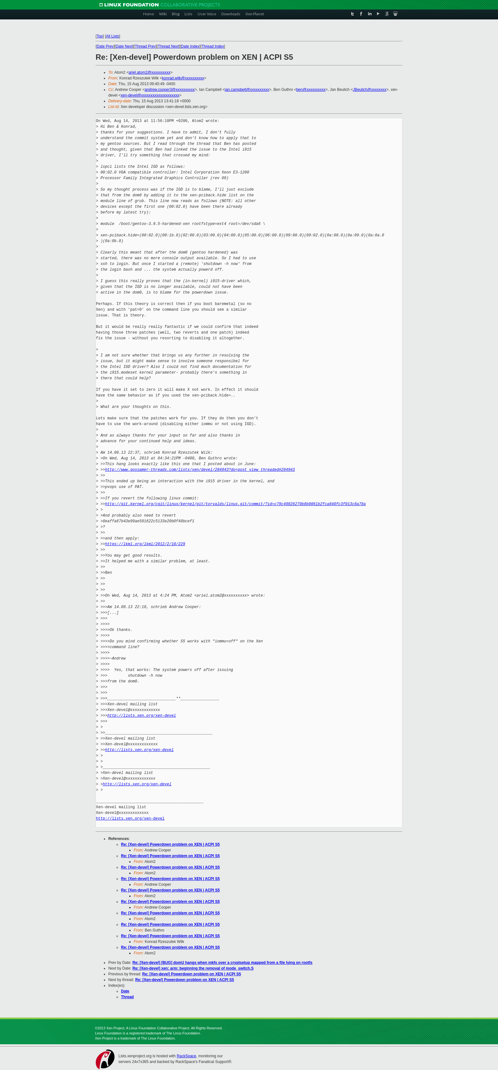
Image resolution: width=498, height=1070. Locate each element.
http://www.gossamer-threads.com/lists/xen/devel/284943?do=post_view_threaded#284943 (200, 469)
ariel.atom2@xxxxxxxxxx (150, 72)
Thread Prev (145, 46)
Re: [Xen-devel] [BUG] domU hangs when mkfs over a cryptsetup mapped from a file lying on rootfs (222, 962)
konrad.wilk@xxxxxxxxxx (183, 78)
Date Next (124, 46)
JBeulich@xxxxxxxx (370, 89)
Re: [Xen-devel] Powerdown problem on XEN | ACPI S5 (170, 844)
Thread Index (213, 46)
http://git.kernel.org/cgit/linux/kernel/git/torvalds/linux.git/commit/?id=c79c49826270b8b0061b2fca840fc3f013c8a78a (235, 504)
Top (100, 36)
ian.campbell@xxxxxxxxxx (247, 89)
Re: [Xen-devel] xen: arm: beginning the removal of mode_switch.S (192, 968)
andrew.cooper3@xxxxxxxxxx (170, 89)
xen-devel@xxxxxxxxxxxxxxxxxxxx (150, 95)
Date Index (190, 46)
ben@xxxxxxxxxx (311, 89)
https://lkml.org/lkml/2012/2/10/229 (145, 544)
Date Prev (105, 46)
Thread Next (168, 46)
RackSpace (186, 1056)
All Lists (112, 36)
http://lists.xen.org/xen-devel (141, 715)
